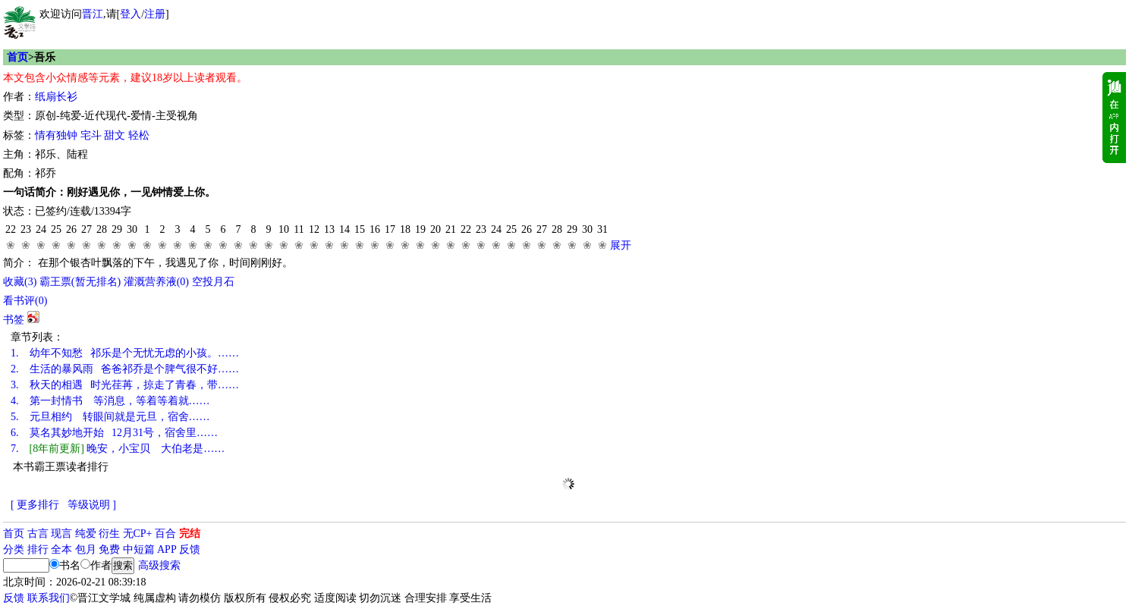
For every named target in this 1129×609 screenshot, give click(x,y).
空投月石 (213, 281)
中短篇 (139, 549)
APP (167, 549)
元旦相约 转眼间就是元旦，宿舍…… (110, 416)
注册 (154, 14)
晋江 (92, 14)
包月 (85, 549)
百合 (165, 533)
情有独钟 (56, 135)
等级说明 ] (92, 504)
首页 (17, 57)
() (19, 281)
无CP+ (138, 533)
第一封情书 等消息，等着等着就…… (110, 401)
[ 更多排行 (35, 504)
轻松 (138, 135)
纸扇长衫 (56, 96)
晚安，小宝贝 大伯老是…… (118, 448)
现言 (61, 533)
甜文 (114, 135)
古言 (38, 533)
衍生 (109, 533)
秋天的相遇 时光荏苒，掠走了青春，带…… (125, 385)
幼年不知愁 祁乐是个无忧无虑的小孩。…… (125, 353)
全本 (61, 549)
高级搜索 (159, 565)
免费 (109, 549)
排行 (38, 549)
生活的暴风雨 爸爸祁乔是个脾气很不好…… (125, 369)
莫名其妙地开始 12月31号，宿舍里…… (114, 432)
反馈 (189, 549)
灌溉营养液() (156, 281)
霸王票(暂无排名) (80, 281)
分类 (13, 549)
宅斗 (91, 135)
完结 (189, 533)
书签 (13, 319)
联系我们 (48, 598)
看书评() (25, 300)
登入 (130, 14)
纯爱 (85, 533)
